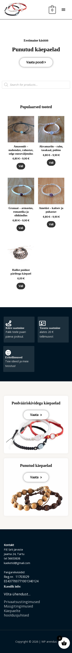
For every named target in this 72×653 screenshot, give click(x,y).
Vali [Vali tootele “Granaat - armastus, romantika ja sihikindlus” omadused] (21, 228)
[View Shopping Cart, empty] (52, 9)
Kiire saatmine (15, 327)
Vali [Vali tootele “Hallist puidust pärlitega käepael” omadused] (21, 286)
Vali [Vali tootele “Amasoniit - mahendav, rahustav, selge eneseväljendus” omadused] (21, 166)
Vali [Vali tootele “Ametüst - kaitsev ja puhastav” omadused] (51, 224)
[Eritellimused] (8, 353)
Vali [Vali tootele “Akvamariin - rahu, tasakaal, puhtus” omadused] (51, 162)
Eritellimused (13, 357)
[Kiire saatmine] (8, 323)
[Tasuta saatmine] (42, 323)
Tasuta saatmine (50, 327)
